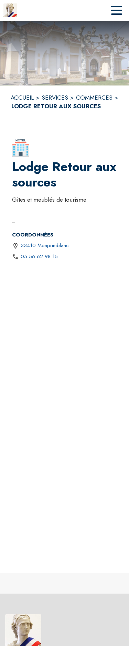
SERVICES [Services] (55, 97)
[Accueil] (10, 10)
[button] (20, 148)
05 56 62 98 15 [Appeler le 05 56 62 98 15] (39, 256)
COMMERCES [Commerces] (94, 97)
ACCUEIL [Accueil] (22, 97)
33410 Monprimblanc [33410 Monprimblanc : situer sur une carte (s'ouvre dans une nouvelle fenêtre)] (45, 245)
